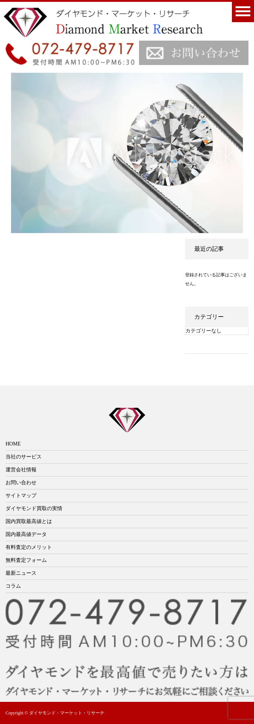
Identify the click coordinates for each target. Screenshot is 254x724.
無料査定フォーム (26, 560)
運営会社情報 (21, 469)
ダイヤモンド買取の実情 (34, 508)
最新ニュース (21, 573)
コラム (13, 586)
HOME (13, 444)
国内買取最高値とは (29, 521)
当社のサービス (24, 457)
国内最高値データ (26, 534)
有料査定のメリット (29, 547)
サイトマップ (21, 495)
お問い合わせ (21, 482)
